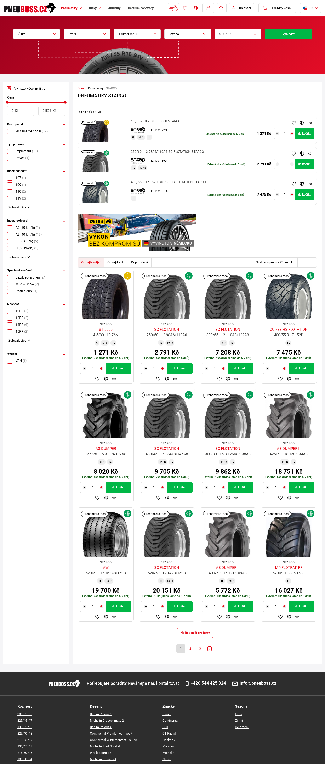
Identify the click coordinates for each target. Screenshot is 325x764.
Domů (81, 88)
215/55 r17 (24, 740)
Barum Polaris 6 (101, 728)
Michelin (168, 753)
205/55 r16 (24, 715)
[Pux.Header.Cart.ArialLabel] (277, 8)
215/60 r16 (24, 753)
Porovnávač (196, 8)
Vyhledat (288, 34)
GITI (165, 728)
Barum (166, 715)
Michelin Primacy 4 (103, 760)
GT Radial (169, 734)
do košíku (304, 133)
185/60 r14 (24, 760)
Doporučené (139, 262)
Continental (170, 721)
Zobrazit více (17, 207)
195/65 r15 (24, 728)
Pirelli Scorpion (100, 753)
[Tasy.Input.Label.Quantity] (286, 133)
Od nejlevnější (91, 262)
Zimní (239, 721)
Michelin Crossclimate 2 (107, 721)
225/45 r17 (24, 721)
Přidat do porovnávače (302, 123)
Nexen (166, 760)
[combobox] (36, 34)
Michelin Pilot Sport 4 (105, 747)
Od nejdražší (115, 262)
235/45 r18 (24, 747)
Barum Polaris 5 (101, 715)
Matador (168, 747)
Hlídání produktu (310, 123)
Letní (238, 715)
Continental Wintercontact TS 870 (113, 740)
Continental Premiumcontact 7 (111, 734)
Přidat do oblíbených (294, 123)
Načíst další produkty (195, 633)
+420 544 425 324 (208, 684)
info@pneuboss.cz (258, 684)
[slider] (7, 102)
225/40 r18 (24, 734)
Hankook (168, 740)
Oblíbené (185, 8)
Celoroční (242, 728)
